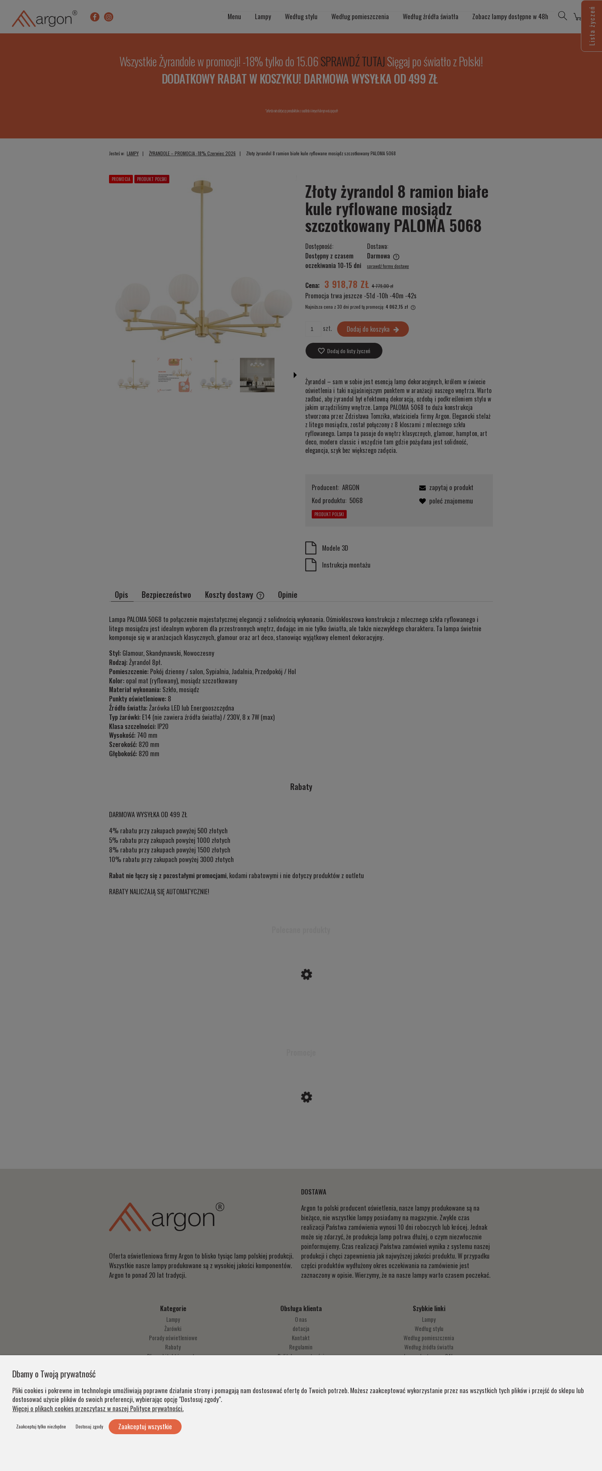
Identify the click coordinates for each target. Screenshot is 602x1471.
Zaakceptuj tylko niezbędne (41, 1426)
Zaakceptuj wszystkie (145, 1426)
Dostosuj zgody (89, 1426)
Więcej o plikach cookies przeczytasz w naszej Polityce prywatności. (98, 1408)
